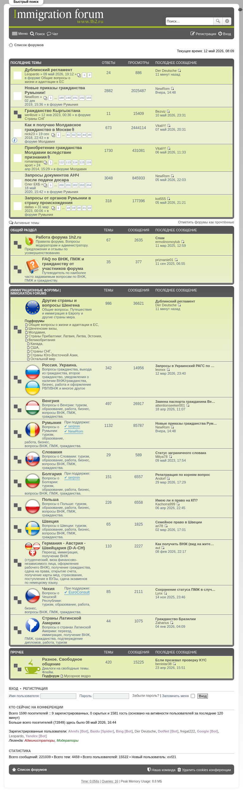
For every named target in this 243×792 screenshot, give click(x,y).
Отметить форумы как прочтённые (206, 222)
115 (82, 162)
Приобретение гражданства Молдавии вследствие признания (53, 152)
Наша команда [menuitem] (163, 770)
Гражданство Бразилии (175, 619)
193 (88, 97)
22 (89, 207)
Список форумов (29, 45)
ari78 (159, 526)
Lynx (159, 593)
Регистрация (35, 688)
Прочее (17, 652)
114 (75, 162)
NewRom (32, 97)
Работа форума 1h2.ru (58, 237)
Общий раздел (23, 230)
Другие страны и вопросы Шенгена (61, 303)
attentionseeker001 (170, 405)
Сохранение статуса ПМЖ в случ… (185, 589)
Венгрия (50, 400)
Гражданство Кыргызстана (52, 110)
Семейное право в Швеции (178, 522)
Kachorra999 (165, 504)
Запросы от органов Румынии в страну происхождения (58, 200)
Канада (36, 344)
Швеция (50, 521)
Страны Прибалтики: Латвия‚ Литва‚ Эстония (64, 336)
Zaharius (162, 623)
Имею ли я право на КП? (176, 500)
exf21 (171, 757)
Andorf (160, 478)
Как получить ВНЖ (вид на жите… (184, 544)
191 (75, 97)
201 (68, 185)
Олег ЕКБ (32, 184)
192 (82, 97)
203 (82, 185)
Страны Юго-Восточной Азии (53, 355)
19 (73, 207)
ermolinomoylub (167, 242)
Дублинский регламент (48, 69)
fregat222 (187, 731)
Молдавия (46, 141)
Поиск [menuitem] (40, 34)
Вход (13, 688)
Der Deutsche (166, 70)
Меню (23, 33)
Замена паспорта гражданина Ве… (185, 401)
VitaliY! (160, 126)
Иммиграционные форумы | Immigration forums (35, 292)
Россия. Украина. (59, 365)
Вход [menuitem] (227, 34)
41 (68, 134)
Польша (50, 499)
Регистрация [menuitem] (206, 34)
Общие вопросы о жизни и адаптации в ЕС (47, 80)
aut (157, 548)
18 (68, 207)
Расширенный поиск (227, 21)
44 (84, 134)
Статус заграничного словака (180, 453)
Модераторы (67, 740)
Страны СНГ (35, 119)
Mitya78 (161, 456)
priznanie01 (164, 260)
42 (73, 134)
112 (61, 162)
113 (68, 162)
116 (88, 162)
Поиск (218, 21)
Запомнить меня (178, 696)
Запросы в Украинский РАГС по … (185, 366)
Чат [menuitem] (55, 34)
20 (79, 207)
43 (79, 134)
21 (84, 207)
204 (88, 185)
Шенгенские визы (42, 328)
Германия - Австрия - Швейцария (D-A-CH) (63, 545)
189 (61, 97)
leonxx (160, 369)
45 (89, 134)
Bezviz (160, 111)
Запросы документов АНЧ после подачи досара (52, 177)
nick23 (30, 134)
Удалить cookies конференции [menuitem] (206, 770)
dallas (29, 207)
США (34, 347)
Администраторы (39, 740)
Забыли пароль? (145, 696)
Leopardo (32, 74)
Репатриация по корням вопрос (182, 475)
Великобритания (41, 340)
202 (75, 185)
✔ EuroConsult (77, 592)
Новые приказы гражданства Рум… (186, 423)
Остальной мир (42, 359)
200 (61, 185)
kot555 (160, 199)
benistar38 (163, 664)
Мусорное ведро (77, 676)
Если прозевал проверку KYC (181, 660)
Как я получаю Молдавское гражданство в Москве (53, 127)
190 (68, 97)
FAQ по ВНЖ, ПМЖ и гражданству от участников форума (63, 264)
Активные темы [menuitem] (26, 223)
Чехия (48, 588)
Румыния (71, 104)
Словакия (52, 452)
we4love (31, 115)
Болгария (52, 473)
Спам (160, 238)
